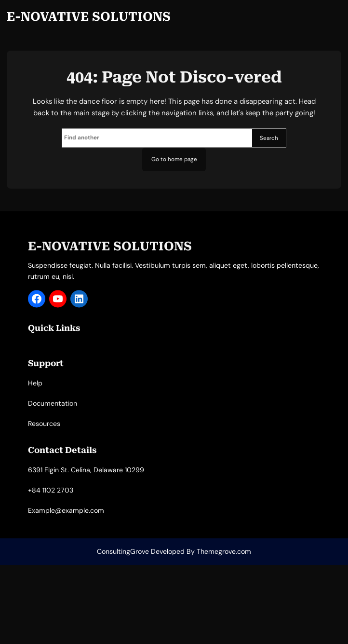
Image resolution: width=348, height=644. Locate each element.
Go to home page (174, 159)
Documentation (52, 411)
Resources (44, 431)
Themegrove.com (224, 551)
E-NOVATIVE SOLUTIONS (89, 17)
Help (35, 390)
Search (269, 138)
